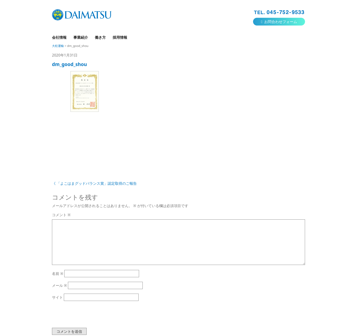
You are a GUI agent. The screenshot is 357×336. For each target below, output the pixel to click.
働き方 (100, 37)
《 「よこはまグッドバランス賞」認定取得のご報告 (94, 183)
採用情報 (120, 37)
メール (59, 285)
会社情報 (59, 37)
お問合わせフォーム (279, 21)
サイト (57, 297)
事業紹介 (80, 37)
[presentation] (86, 317)
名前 (57, 273)
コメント (61, 214)
